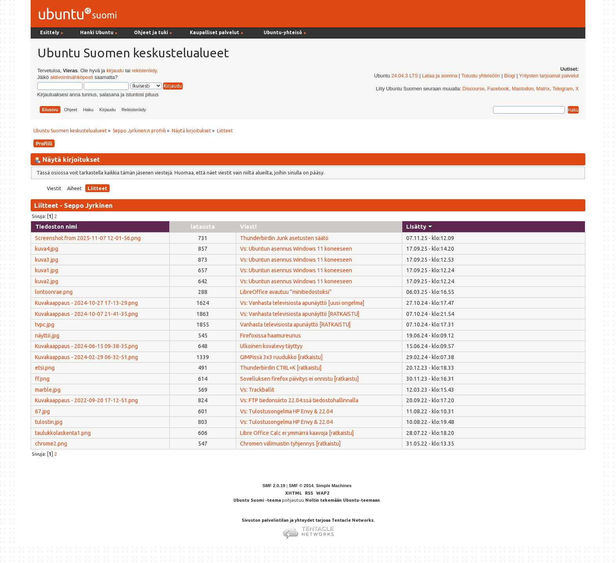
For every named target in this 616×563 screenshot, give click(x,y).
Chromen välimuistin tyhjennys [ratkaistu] (290, 443)
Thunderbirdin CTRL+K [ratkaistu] (280, 368)
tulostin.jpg (48, 422)
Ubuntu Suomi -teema (257, 500)
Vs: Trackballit (257, 390)
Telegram (562, 89)
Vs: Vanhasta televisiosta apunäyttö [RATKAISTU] (299, 314)
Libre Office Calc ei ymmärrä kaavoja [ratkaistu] (297, 433)
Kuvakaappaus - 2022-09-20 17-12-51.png (86, 400)
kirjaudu (115, 70)
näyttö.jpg (47, 335)
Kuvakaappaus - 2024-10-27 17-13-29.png (86, 303)
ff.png (42, 379)
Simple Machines (334, 485)
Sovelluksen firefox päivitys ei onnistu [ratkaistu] (299, 379)
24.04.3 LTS (404, 76)
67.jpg (42, 411)
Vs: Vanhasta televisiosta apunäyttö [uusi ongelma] (302, 303)
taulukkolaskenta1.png (63, 433)
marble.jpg (47, 390)
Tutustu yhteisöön (480, 76)
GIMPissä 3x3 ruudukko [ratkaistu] (281, 357)
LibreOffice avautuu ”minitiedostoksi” (286, 292)
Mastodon (523, 89)
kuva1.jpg (46, 270)
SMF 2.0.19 (273, 485)
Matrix (543, 89)
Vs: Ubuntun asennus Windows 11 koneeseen (296, 249)
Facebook (498, 89)
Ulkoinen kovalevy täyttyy (271, 346)
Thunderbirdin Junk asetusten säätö (284, 238)
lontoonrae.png (54, 292)
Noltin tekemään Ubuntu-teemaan (342, 500)
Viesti (248, 226)
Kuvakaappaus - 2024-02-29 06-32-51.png (86, 357)
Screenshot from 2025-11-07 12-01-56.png (88, 238)
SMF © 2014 (301, 485)
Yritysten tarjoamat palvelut (549, 76)
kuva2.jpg (46, 281)
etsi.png (45, 368)
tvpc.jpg (44, 324)
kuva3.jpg (46, 260)
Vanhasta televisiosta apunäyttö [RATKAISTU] (295, 324)
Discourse (473, 89)
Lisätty (419, 226)
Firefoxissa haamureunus (270, 335)
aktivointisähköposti (71, 77)
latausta (203, 226)
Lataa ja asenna (439, 76)
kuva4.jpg (46, 249)
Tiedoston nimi (56, 226)
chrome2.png (51, 443)
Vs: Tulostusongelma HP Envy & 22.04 (286, 411)
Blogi (509, 76)
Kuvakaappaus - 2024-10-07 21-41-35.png (86, 314)
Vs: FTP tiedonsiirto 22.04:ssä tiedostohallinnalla (299, 400)
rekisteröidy (144, 70)
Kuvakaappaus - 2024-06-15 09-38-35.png (86, 346)
